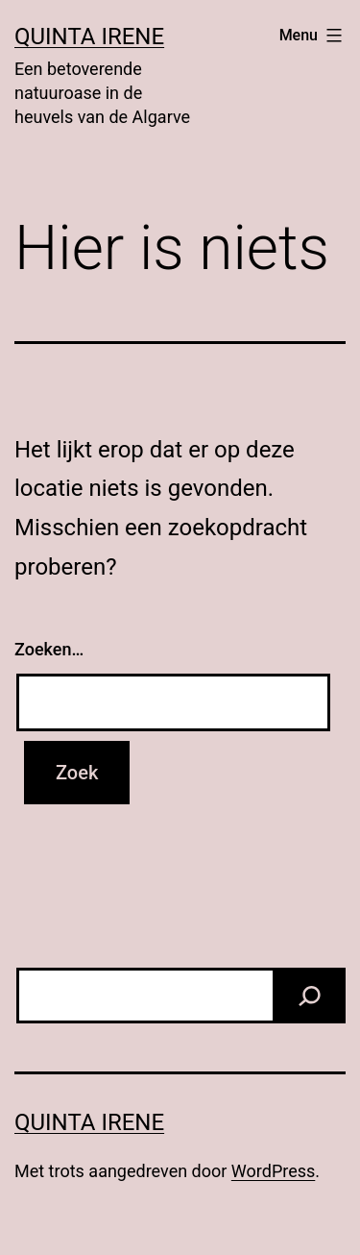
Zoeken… (49, 649)
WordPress (273, 1171)
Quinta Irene (89, 36)
